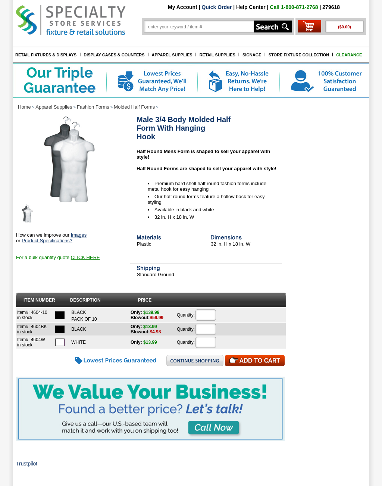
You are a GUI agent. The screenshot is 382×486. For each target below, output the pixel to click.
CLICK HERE (85, 257)
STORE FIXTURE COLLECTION (299, 55)
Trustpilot (26, 464)
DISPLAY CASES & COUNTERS (114, 55)
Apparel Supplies (53, 107)
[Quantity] (205, 315)
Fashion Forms (93, 107)
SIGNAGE (252, 55)
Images (79, 235)
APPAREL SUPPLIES (172, 55)
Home (24, 107)
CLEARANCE (349, 55)
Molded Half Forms (134, 107)
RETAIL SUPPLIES (217, 55)
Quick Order (216, 7)
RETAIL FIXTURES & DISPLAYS (45, 55)
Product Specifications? (47, 240)
